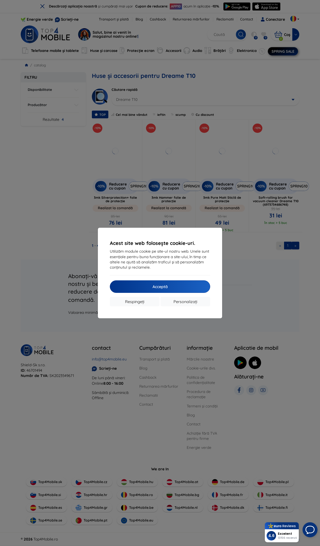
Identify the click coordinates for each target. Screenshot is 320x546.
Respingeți (134, 301)
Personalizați (185, 301)
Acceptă (160, 286)
